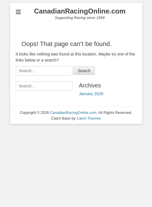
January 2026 (91, 93)
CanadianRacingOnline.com (80, 11)
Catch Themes (88, 118)
